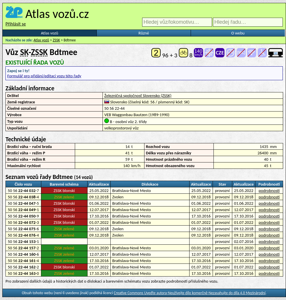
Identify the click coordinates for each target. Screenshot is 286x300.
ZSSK (56, 40)
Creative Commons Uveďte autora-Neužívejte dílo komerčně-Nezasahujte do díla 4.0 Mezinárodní (189, 292)
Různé (143, 33)
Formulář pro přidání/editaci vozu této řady (44, 75)
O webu (237, 33)
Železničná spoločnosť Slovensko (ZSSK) (137, 95)
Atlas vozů (49, 33)
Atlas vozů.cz (57, 13)
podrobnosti (269, 190)
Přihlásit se (15, 24)
